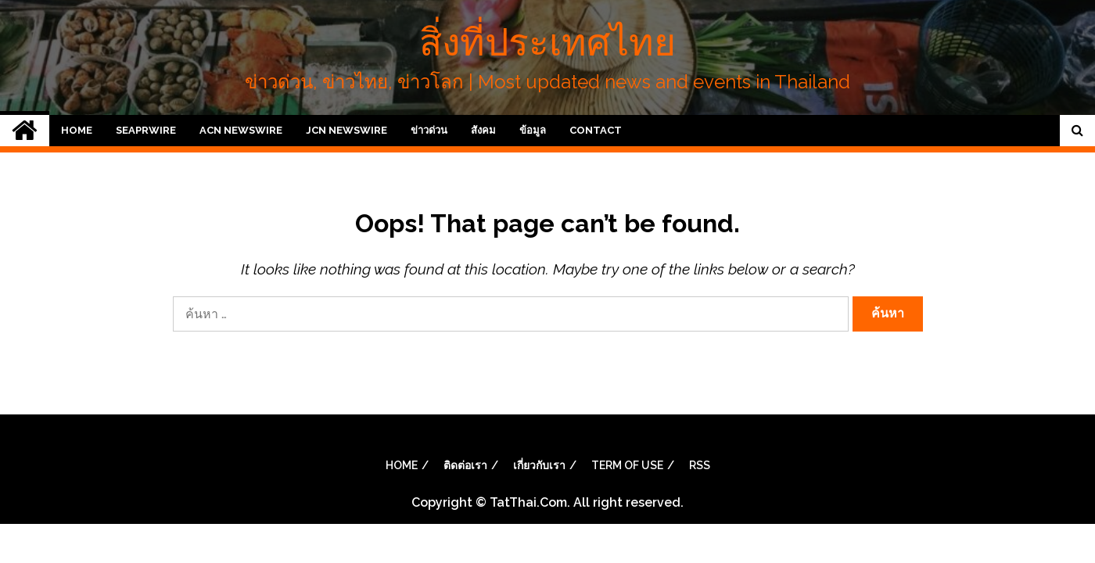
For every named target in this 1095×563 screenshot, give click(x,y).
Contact (595, 130)
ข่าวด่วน (429, 130)
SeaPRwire (146, 130)
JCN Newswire (346, 130)
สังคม (483, 130)
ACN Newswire (240, 130)
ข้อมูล (532, 130)
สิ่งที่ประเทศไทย (547, 42)
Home (76, 130)
